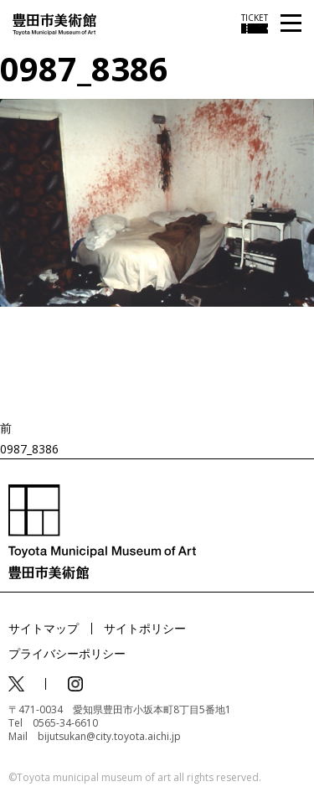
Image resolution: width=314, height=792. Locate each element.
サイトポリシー (145, 628)
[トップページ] (54, 23)
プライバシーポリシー (67, 653)
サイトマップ (43, 628)
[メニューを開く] (291, 24)
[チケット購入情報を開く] (254, 23)
